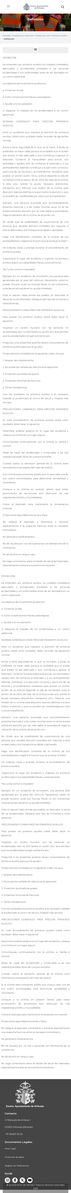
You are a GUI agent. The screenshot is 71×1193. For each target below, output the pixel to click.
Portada (6, 35)
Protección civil (43, 35)
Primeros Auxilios (59, 35)
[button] (62, 7)
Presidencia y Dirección (23, 35)
